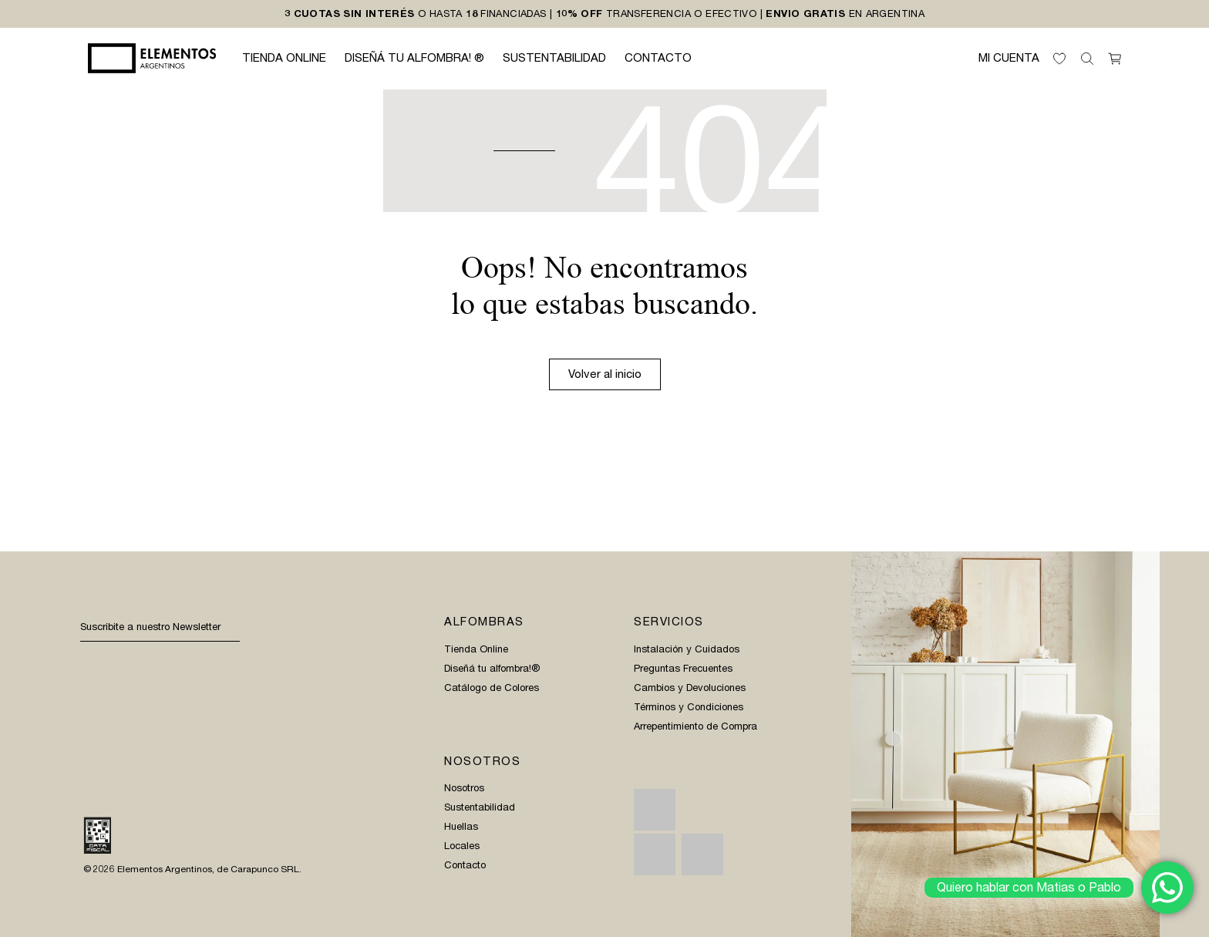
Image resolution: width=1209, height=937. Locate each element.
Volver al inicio (605, 374)
